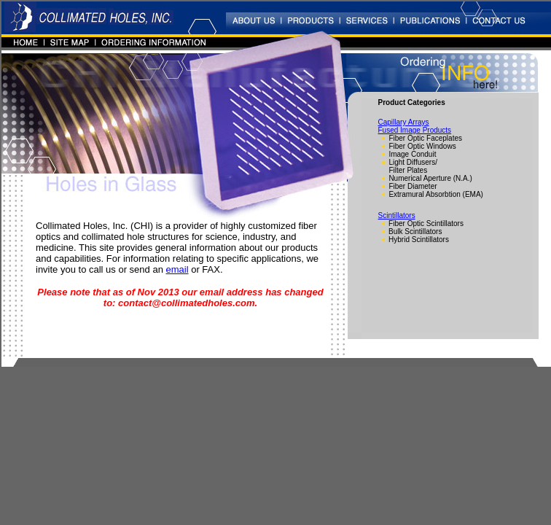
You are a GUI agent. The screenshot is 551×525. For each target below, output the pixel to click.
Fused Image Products (415, 130)
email (177, 269)
